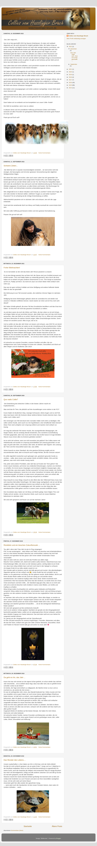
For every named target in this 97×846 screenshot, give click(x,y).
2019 (70, 74)
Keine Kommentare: (44, 153)
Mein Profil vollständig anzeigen (76, 38)
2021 (70, 69)
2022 (70, 46)
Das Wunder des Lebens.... (15, 760)
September (73, 64)
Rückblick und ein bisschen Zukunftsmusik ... (22, 545)
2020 (70, 72)
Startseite (28, 826)
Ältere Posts (57, 826)
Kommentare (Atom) (17, 830)
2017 (70, 80)
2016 (70, 82)
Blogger (58, 838)
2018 (70, 77)
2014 (70, 88)
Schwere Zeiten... (11, 166)
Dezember (73, 49)
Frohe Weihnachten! (12, 268)
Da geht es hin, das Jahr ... (14, 677)
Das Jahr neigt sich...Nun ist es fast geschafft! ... (74, 57)
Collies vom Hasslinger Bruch (78, 36)
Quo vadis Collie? (11, 400)
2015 (70, 85)
